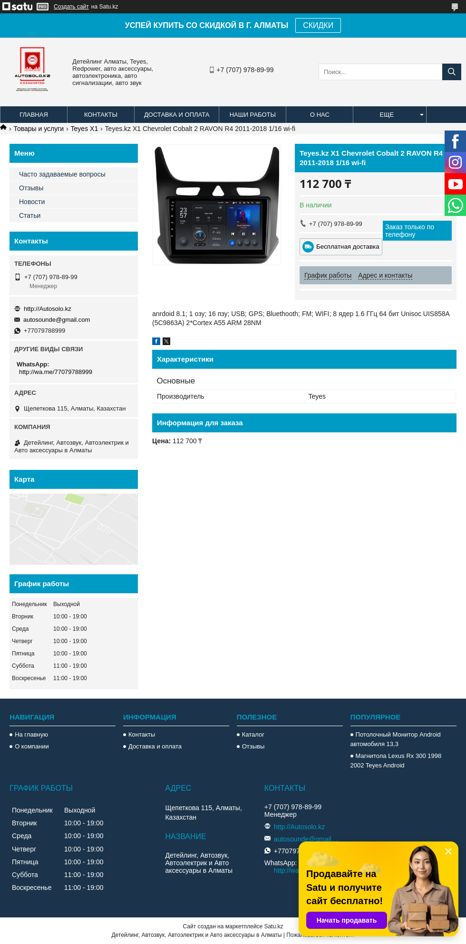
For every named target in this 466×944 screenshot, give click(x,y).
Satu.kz (273, 926)
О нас (320, 114)
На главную (31, 734)
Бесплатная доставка (347, 246)
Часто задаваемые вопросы (62, 174)
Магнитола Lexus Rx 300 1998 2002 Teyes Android (396, 760)
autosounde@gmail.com (56, 319)
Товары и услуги (38, 128)
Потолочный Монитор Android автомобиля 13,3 (395, 739)
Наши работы (253, 114)
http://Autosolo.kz (47, 308)
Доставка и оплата (176, 114)
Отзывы (31, 188)
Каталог (253, 734)
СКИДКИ (318, 25)
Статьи (29, 215)
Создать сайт (71, 6)
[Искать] (451, 72)
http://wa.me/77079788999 (55, 371)
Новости (32, 202)
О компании (32, 746)
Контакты (100, 114)
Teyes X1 (84, 128)
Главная (33, 114)
